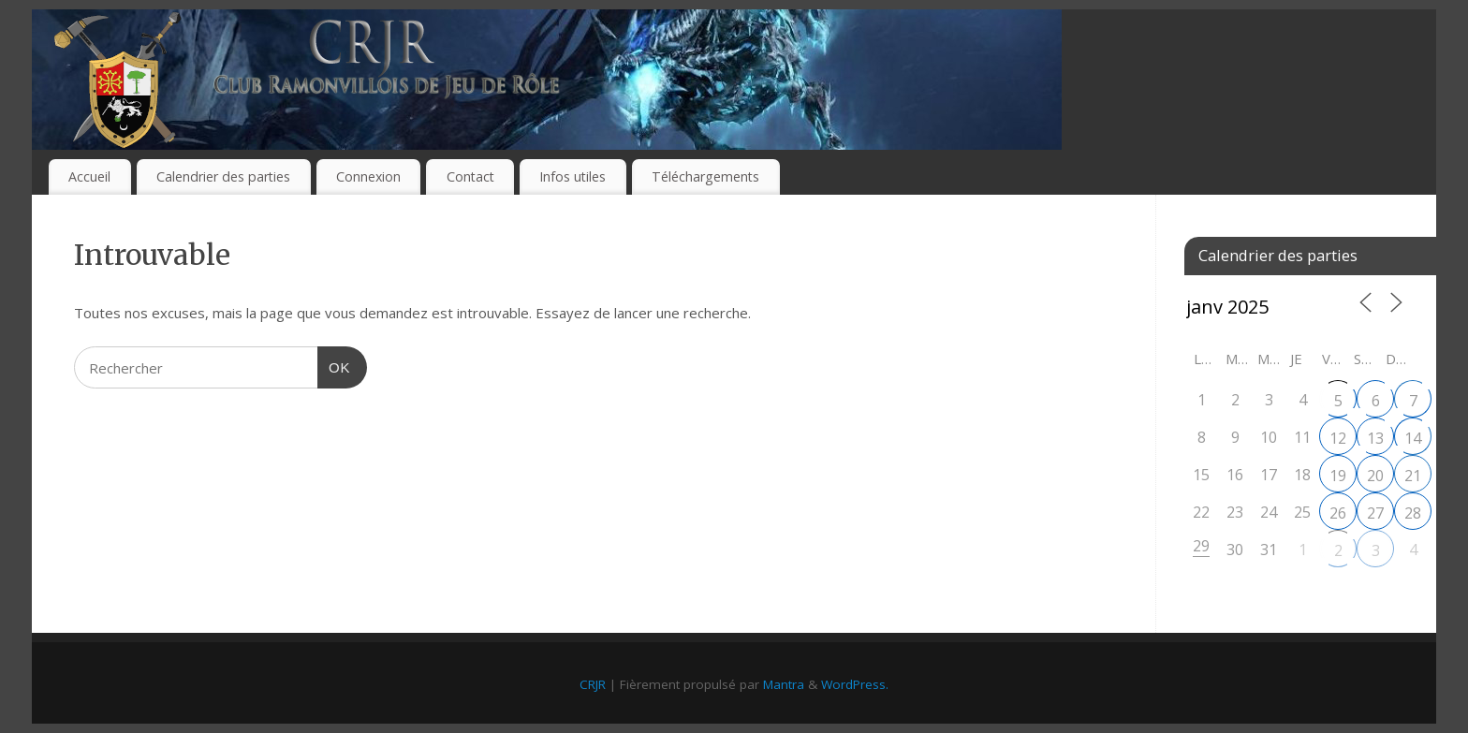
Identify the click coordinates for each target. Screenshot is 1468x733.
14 (1412, 438)
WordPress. (854, 684)
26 (1337, 513)
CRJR (593, 684)
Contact (470, 176)
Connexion (368, 176)
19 (1337, 475)
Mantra (783, 684)
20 (1375, 475)
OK (334, 365)
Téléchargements (705, 176)
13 (1375, 438)
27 (1375, 513)
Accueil (89, 176)
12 (1337, 438)
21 (1412, 475)
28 (1412, 513)
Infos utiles (572, 176)
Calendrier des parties (223, 176)
